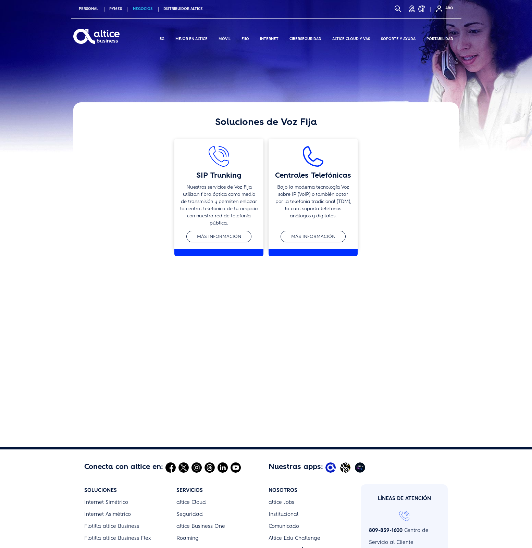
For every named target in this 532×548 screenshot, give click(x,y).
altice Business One (200, 453)
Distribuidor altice (183, 8)
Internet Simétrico (106, 429)
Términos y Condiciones (297, 489)
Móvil (225, 37)
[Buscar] (398, 9)
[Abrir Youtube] (236, 394)
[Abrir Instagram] (196, 394)
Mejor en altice (191, 37)
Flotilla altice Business (111, 453)
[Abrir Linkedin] (223, 394)
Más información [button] (219, 236)
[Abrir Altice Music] (346, 394)
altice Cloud (191, 429)
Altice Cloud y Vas (351, 37)
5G (162, 37)
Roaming (187, 465)
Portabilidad (439, 37)
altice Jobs (281, 429)
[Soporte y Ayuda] (423, 9)
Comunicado (284, 453)
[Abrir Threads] (210, 394)
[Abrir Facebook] (170, 394)
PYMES (115, 8)
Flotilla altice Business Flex (117, 465)
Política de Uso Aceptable (300, 513)
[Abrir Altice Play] (361, 394)
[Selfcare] (437, 9)
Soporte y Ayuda (398, 37)
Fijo (245, 37)
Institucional (283, 441)
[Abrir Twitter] (183, 394)
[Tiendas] (412, 9)
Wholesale (97, 489)
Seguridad (189, 441)
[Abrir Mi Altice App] (331, 394)
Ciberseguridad (305, 37)
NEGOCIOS (142, 8)
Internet (269, 37)
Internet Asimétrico (107, 441)
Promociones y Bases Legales (305, 501)
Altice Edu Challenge (294, 465)
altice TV (95, 477)
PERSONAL (88, 8)
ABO (449, 8)
